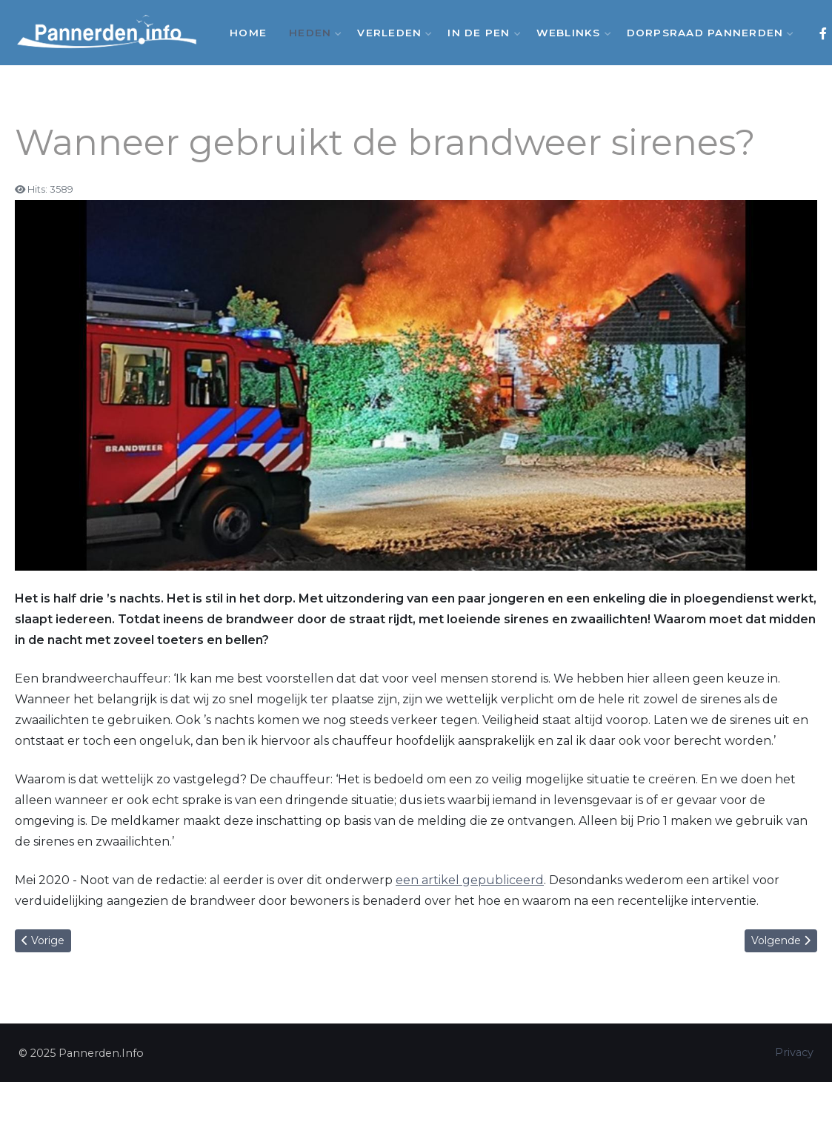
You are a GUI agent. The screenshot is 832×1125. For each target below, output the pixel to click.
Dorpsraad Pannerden (707, 33)
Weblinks (570, 33)
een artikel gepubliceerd (470, 880)
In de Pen (480, 33)
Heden (312, 33)
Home (248, 33)
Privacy (794, 1052)
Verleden (391, 33)
